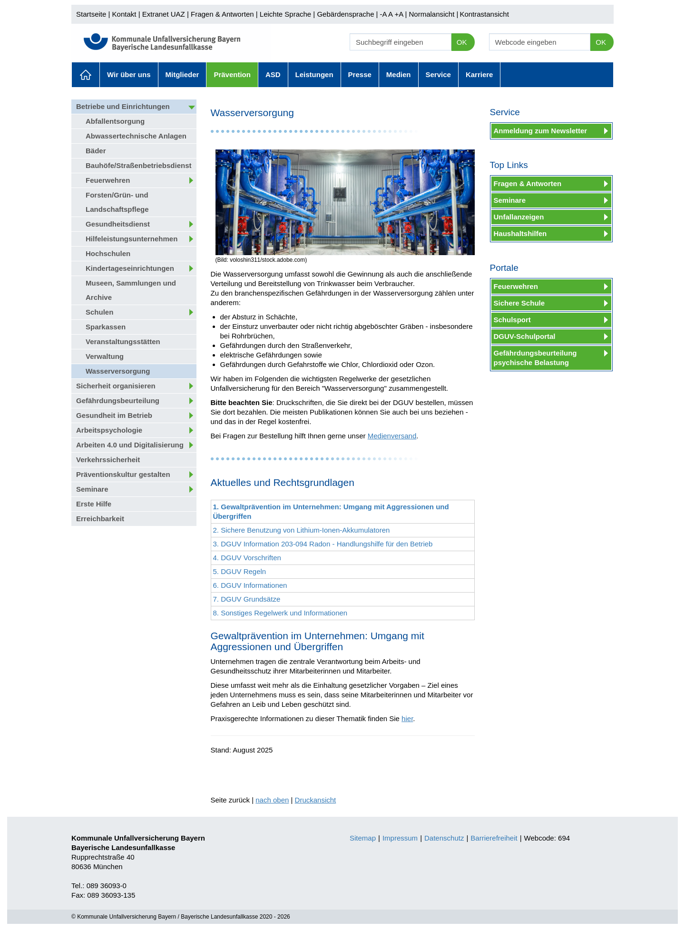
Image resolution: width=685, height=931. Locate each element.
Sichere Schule (519, 303)
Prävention (232, 74)
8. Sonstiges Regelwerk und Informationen (280, 613)
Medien (398, 74)
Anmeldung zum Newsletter (540, 131)
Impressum (400, 838)
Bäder (96, 151)
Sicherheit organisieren (116, 386)
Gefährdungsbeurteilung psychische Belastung (535, 357)
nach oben (272, 800)
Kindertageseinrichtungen (130, 268)
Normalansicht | (433, 14)
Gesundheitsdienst (118, 224)
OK (462, 42)
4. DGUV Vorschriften (247, 558)
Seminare (92, 489)
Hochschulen (108, 253)
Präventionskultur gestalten (123, 474)
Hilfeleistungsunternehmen (131, 239)
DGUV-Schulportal (525, 336)
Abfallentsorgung (115, 121)
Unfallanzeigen (519, 217)
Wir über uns (129, 74)
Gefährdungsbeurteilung (117, 400)
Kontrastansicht (484, 14)
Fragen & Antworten (222, 14)
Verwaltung (105, 356)
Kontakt (124, 14)
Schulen (99, 312)
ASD (273, 74)
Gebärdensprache (345, 14)
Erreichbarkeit (100, 519)
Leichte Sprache (285, 14)
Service (438, 74)
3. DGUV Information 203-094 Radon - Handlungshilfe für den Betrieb (323, 544)
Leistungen (314, 74)
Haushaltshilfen (520, 233)
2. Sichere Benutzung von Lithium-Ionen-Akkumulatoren (301, 530)
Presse (360, 74)
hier (407, 718)
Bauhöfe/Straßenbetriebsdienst (139, 165)
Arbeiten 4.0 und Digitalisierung (130, 445)
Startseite (91, 14)
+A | (399, 14)
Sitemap (363, 838)
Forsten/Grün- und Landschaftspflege (117, 202)
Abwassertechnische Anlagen (136, 136)
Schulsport (512, 320)
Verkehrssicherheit (108, 460)
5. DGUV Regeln (239, 571)
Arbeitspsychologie (109, 430)
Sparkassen (106, 327)
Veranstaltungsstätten (123, 341)
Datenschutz (444, 838)
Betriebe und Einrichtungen (123, 106)
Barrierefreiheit (493, 838)
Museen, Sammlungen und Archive (131, 290)
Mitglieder (182, 74)
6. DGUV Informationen (250, 585)
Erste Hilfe (93, 504)
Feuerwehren (108, 180)
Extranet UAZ (163, 14)
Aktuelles (85, 75)
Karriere (479, 74)
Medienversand (392, 436)
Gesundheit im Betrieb (114, 415)
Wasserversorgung (118, 371)
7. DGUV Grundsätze (247, 599)
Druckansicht (315, 800)
